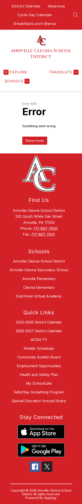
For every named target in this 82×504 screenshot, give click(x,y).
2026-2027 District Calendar (39, 331)
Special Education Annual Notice (39, 401)
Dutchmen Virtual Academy (39, 296)
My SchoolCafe (39, 383)
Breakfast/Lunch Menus (35, 23)
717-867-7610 (43, 234)
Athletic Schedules (38, 348)
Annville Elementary (39, 278)
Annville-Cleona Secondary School (39, 270)
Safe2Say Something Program (39, 392)
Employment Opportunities (39, 366)
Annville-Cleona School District (39, 261)
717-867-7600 (45, 228)
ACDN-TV (39, 339)
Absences (56, 6)
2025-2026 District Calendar (39, 322)
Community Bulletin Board (39, 357)
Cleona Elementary (39, 287)
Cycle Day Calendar (34, 15)
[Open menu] (15, 72)
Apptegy (50, 498)
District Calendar (26, 6)
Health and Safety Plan (39, 374)
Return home (35, 141)
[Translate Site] (63, 72)
